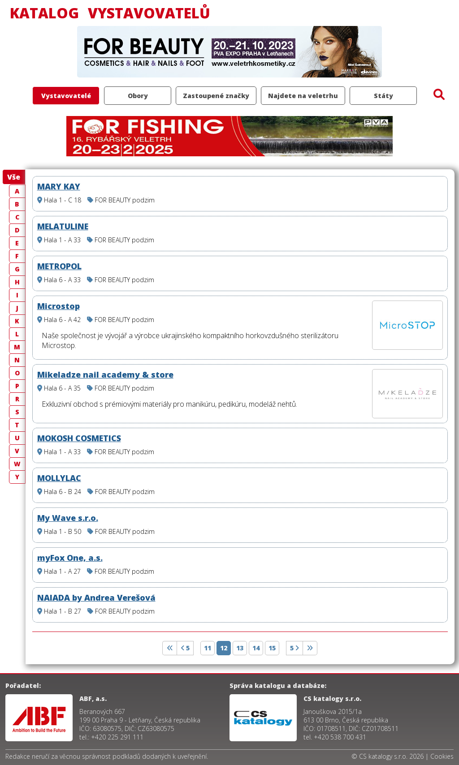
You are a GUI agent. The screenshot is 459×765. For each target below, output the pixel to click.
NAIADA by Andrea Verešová (96, 597)
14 (256, 648)
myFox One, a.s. (70, 557)
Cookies (442, 756)
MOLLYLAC (59, 478)
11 (207, 648)
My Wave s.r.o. (67, 517)
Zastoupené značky (216, 95)
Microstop (58, 306)
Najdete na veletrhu (303, 95)
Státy (383, 95)
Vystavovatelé (66, 95)
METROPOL (59, 266)
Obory (138, 95)
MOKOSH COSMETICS (79, 438)
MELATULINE (62, 226)
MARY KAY (58, 186)
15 (272, 648)
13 (239, 648)
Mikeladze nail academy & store (105, 374)
